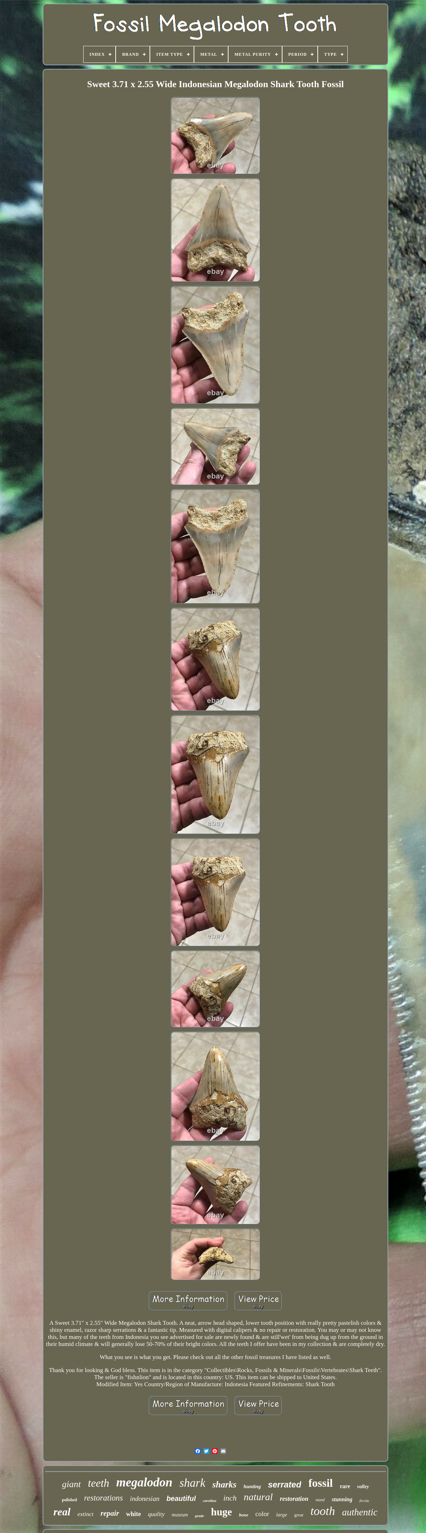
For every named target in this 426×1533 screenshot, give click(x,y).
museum (180, 1514)
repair (110, 1513)
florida (364, 1501)
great (298, 1514)
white (133, 1513)
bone (243, 1514)
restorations (103, 1497)
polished (69, 1499)
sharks (224, 1484)
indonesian (144, 1498)
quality (156, 1514)
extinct (85, 1514)
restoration (294, 1498)
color (262, 1513)
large (281, 1514)
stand (320, 1499)
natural (258, 1496)
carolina (209, 1500)
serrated (285, 1484)
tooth (322, 1510)
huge (221, 1511)
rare (345, 1486)
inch (230, 1497)
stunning (342, 1499)
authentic (359, 1512)
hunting (252, 1486)
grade (199, 1516)
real (61, 1511)
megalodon (144, 1482)
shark (192, 1483)
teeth (98, 1483)
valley (363, 1486)
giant (71, 1484)
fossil (320, 1483)
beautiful (181, 1498)
